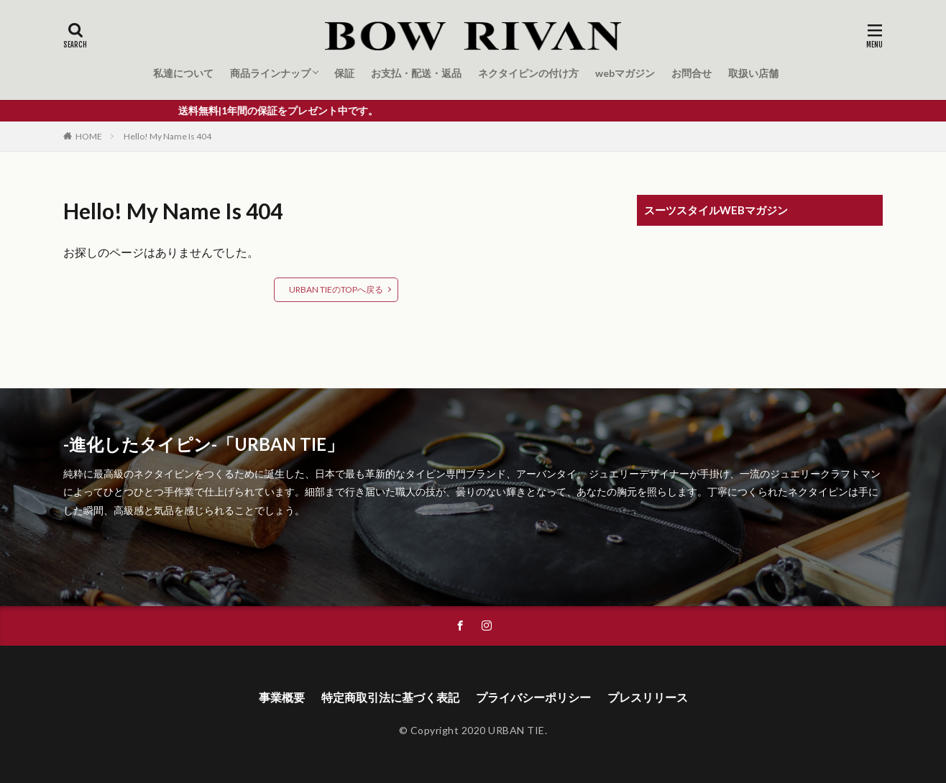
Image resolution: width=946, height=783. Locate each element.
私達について (183, 73)
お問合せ (691, 73)
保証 (344, 73)
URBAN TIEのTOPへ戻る (336, 289)
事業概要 (282, 697)
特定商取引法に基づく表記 (390, 697)
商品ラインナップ (270, 73)
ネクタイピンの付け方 (528, 73)
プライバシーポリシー (533, 697)
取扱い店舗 (753, 73)
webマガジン (625, 73)
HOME (88, 136)
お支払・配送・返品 (416, 73)
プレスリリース (647, 697)
